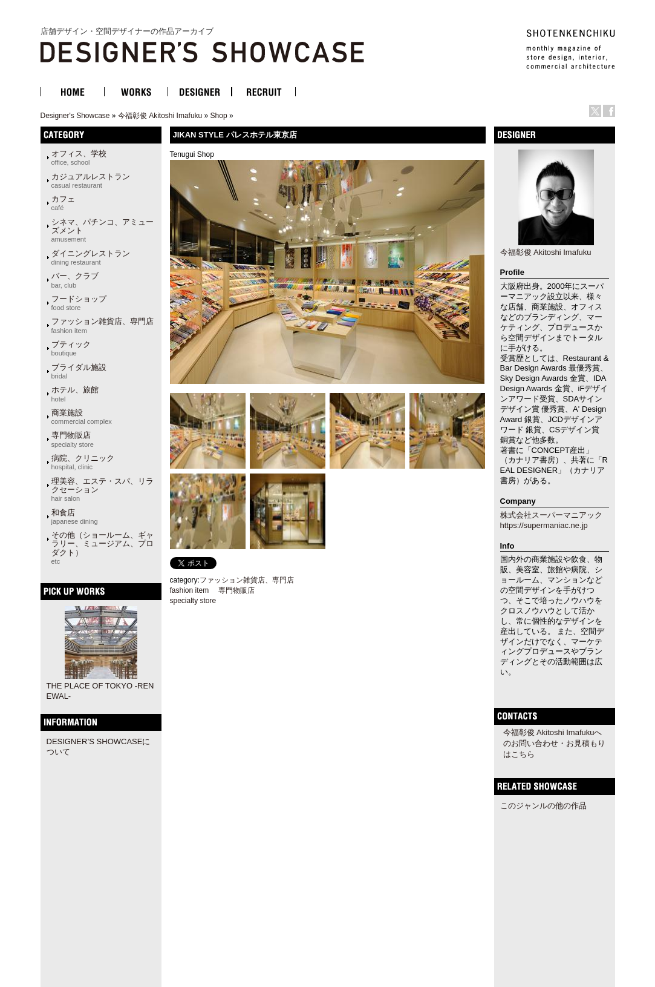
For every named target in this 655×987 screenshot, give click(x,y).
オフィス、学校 (78, 157)
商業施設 (81, 416)
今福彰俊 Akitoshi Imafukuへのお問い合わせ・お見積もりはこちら (554, 743)
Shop (218, 115)
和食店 (74, 516)
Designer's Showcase (75, 115)
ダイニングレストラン (90, 257)
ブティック (71, 348)
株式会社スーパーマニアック (551, 515)
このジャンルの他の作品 (543, 805)
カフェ (63, 202)
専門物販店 (72, 439)
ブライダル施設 (78, 371)
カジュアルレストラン (90, 180)
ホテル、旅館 (75, 393)
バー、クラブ (75, 279)
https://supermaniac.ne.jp (544, 525)
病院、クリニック (82, 462)
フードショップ (78, 302)
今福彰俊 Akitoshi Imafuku (160, 115)
